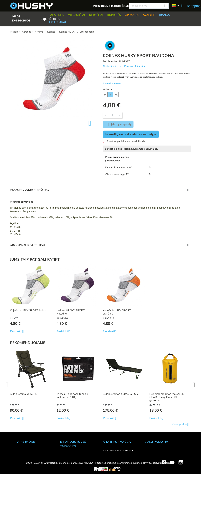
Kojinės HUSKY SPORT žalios (28, 310)
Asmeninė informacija (158, 451)
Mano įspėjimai (154, 475)
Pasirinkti (18, 331)
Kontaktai (23, 455)
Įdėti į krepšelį (118, 124)
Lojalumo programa (115, 483)
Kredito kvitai (153, 463)
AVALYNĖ (149, 15)
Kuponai (150, 471)
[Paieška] (149, 6)
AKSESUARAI (57, 22)
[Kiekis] (112, 115)
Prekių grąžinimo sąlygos (75, 468)
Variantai (107, 89)
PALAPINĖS (56, 15)
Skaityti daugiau (112, 83)
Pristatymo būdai (70, 463)
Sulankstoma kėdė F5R (24, 394)
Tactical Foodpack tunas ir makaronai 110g (72, 395)
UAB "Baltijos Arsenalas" (32, 451)
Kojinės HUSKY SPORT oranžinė (117, 312)
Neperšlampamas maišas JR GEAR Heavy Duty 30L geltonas (166, 397)
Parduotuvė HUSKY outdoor (34, 459)
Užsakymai (152, 459)
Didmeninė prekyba (29, 463)
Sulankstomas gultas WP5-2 (121, 394)
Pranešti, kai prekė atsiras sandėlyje (130, 134)
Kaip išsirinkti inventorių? (118, 451)
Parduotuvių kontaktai (109, 6)
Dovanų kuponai (113, 488)
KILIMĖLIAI (96, 15)
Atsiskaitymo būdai (72, 459)
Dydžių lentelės (112, 471)
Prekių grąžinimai (155, 455)
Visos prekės (181, 424)
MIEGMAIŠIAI (76, 15)
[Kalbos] (175, 6)
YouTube (172, 495)
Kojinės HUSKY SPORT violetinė (70, 312)
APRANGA (131, 15)
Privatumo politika (71, 472)
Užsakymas (67, 455)
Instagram (181, 495)
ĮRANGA (164, 15)
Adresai (150, 467)
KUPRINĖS (114, 15)
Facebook (164, 495)
